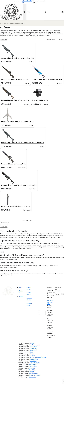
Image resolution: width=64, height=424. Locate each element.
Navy (31, 352)
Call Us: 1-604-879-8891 (50, 302)
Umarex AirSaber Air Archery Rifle (13, 164)
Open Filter (4, 40)
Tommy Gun (32, 377)
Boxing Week (32, 364)
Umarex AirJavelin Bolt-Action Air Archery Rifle (17, 58)
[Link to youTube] (41, 310)
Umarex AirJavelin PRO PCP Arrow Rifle (15, 100)
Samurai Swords (33, 373)
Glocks (31, 354)
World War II (33, 350)
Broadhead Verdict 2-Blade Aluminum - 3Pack (17, 122)
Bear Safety (32, 370)
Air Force (32, 355)
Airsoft (32, 343)
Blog (20, 287)
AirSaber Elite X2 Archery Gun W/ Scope (15, 79)
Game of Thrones (34, 363)
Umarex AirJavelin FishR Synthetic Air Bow (47, 79)
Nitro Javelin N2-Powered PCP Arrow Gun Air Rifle (18, 185)
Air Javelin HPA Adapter (39, 100)
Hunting (31, 371)
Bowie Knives (33, 346)
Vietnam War (33, 348)
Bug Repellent (34, 359)
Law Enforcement (35, 345)
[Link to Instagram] (21, 2)
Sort (60, 40)
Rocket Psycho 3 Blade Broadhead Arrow (15, 206)
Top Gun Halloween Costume (38, 357)
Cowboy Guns (33, 366)
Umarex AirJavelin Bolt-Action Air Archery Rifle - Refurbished (22, 143)
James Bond (33, 361)
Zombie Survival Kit (34, 375)
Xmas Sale (32, 368)
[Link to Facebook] (41, 312)
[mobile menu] (62, 12)
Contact (21, 296)
